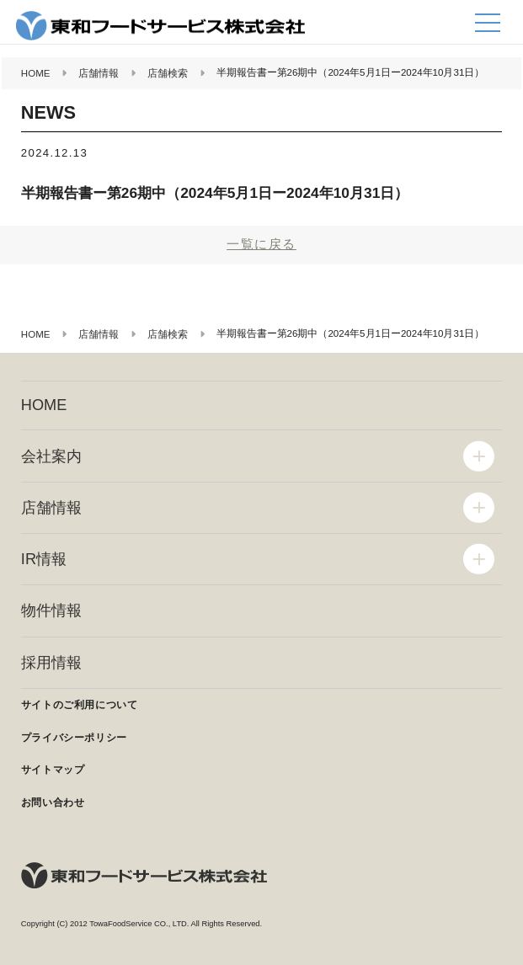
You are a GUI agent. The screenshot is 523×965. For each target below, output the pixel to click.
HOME (44, 405)
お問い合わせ (53, 802)
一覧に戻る (261, 244)
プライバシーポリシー (74, 738)
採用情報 (51, 662)
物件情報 (51, 610)
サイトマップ (53, 770)
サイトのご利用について (79, 705)
